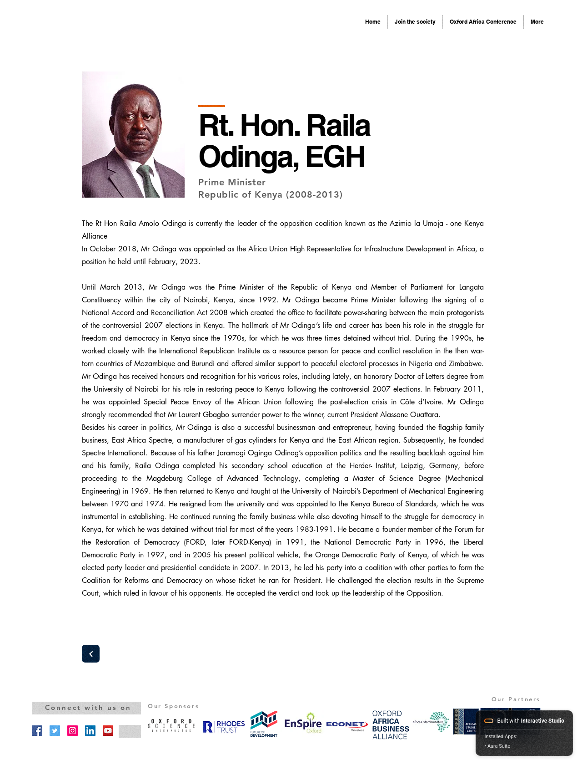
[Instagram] (72, 730)
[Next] (91, 654)
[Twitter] (55, 730)
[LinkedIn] (90, 730)
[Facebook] (37, 730)
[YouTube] (108, 730)
